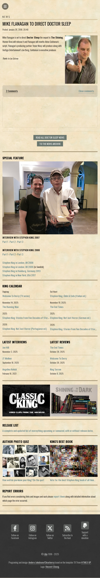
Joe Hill (5, 347)
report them (59, 496)
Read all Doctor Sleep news (50, 137)
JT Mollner (7, 358)
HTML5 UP (86, 562)
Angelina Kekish (9, 369)
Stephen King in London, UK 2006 (17, 262)
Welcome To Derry (58, 358)
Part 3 (20, 241)
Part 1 (5, 241)
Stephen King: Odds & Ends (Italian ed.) (68, 296)
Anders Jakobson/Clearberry (41, 562)
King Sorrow (55, 369)
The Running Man (10, 307)
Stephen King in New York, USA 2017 (19, 275)
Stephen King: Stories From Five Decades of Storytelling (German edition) (36, 318)
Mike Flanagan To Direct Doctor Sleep (36, 24)
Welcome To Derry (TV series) (16, 296)
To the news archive (50, 144)
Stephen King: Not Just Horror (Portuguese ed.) (24, 328)
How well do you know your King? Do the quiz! (23, 480)
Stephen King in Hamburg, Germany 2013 (21, 271)
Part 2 (13, 241)
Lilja (45, 554)
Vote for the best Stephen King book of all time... (72, 480)
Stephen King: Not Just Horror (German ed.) (70, 318)
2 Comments (12, 91)
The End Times (56, 307)
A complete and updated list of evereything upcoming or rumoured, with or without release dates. (47, 430)
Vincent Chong (52, 566)
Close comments (86, 91)
